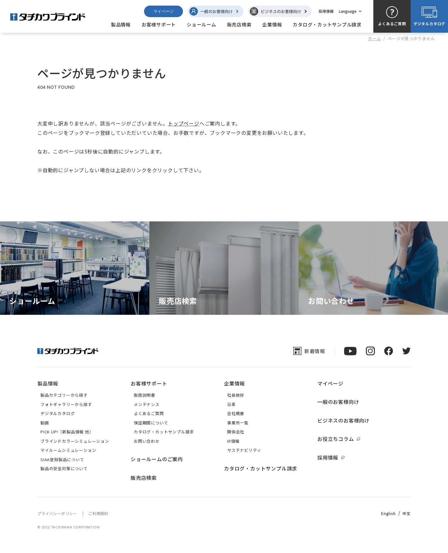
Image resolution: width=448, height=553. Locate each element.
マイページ (163, 11)
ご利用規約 (98, 513)
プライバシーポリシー (57, 513)
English (388, 513)
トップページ (183, 123)
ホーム (374, 38)
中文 (407, 513)
